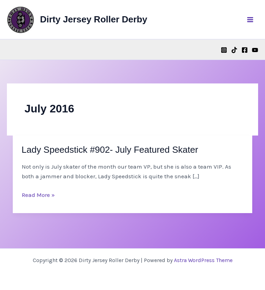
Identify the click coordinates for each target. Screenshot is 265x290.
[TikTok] (234, 50)
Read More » (38, 195)
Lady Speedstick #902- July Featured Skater (110, 149)
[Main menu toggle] (250, 20)
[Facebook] (245, 50)
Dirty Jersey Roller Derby (93, 19)
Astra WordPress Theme (203, 260)
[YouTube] (255, 50)
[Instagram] (224, 50)
